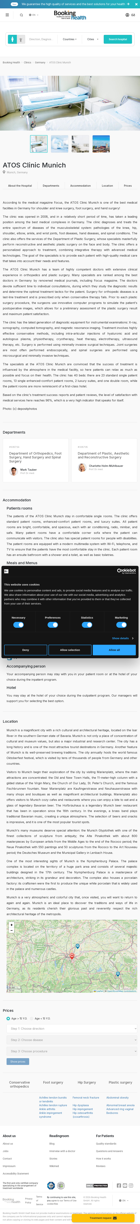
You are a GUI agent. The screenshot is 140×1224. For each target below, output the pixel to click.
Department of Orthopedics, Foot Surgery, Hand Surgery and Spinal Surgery (35, 457)
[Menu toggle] (7, 15)
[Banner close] (136, 4)
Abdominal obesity (117, 1097)
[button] (21, 15)
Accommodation (80, 185)
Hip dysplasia (81, 1105)
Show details (120, 638)
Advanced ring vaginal (119, 1109)
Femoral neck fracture (86, 1097)
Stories (53, 1158)
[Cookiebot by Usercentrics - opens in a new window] (120, 571)
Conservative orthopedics (19, 1084)
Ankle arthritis (47, 1109)
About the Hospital (20, 185)
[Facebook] (119, 1185)
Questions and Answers (109, 1151)
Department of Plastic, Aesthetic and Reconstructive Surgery (103, 455)
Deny (25, 649)
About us (8, 1143)
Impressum (9, 1166)
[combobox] (69, 39)
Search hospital (118, 39)
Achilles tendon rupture (53, 1105)
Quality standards (106, 1143)
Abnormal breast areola (120, 1105)
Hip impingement (83, 1109)
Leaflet (98, 991)
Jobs (5, 1151)
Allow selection (70, 649)
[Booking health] (70, 15)
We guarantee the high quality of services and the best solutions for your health (75, 4)
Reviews (100, 1166)
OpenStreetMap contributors (121, 991)
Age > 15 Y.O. (19, 1018)
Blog (52, 1143)
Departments (51, 185)
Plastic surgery (120, 1082)
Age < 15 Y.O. (42, 1018)
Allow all (114, 649)
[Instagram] (131, 1185)
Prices (128, 185)
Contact (7, 1158)
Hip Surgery (87, 1082)
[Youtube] (125, 1185)
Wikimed (54, 1166)
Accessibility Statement (16, 1173)
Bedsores (112, 1112)
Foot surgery (53, 1082)
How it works (103, 1158)
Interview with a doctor (62, 1151)
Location (107, 185)
